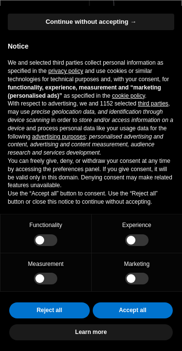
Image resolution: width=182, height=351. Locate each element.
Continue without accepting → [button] (91, 21)
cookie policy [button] (128, 95)
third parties (153, 103)
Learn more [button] (91, 332)
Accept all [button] (133, 310)
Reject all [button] (49, 310)
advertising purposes (59, 136)
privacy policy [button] (65, 71)
